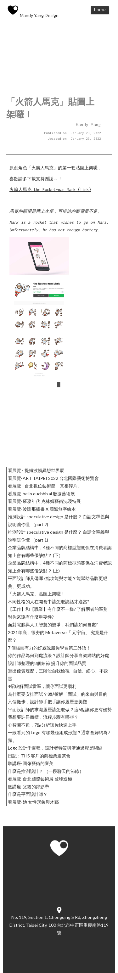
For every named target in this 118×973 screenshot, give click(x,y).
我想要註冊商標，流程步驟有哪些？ (43, 717)
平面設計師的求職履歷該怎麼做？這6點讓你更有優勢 (60, 709)
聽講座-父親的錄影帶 (28, 786)
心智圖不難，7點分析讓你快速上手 (42, 725)
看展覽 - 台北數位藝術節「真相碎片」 (45, 485)
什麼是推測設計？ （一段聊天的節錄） (46, 771)
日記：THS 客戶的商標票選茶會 (39, 755)
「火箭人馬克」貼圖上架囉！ (36, 593)
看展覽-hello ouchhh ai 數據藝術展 (41, 493)
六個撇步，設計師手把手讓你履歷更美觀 (47, 701)
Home (100, 10)
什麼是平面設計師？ (28, 794)
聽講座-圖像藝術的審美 (30, 763)
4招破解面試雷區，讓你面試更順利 (42, 686)
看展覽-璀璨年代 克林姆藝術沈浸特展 (44, 501)
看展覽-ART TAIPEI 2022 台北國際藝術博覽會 (53, 478)
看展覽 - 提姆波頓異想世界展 (36, 470)
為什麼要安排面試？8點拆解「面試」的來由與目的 (57, 694)
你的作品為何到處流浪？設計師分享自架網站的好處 (58, 655)
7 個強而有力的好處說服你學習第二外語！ (49, 647)
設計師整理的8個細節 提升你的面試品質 (47, 663)
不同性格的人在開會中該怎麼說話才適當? (48, 601)
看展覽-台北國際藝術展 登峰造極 (40, 778)
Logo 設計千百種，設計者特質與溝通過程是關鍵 (55, 748)
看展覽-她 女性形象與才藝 (33, 802)
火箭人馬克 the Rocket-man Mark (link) (50, 189)
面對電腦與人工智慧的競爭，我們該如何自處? (53, 624)
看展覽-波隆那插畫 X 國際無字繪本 (42, 509)
